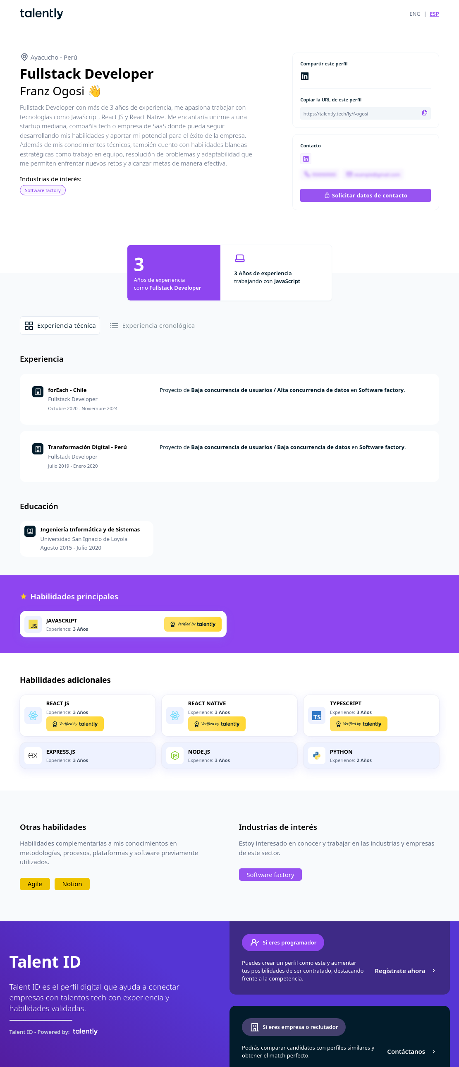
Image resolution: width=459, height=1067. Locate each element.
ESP (434, 13)
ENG (415, 13)
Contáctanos (412, 1051)
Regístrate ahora (406, 970)
